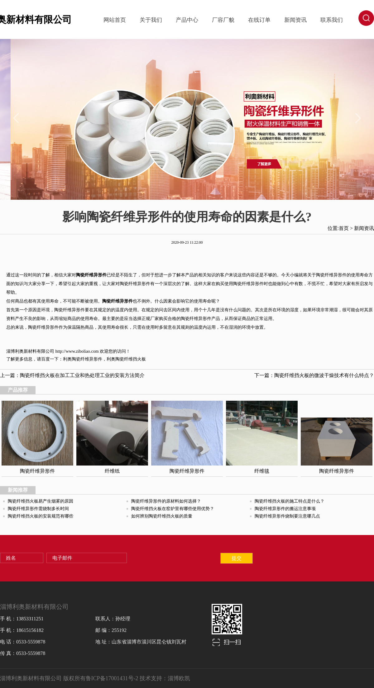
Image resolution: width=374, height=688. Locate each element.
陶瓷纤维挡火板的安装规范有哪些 (40, 516)
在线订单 (259, 20)
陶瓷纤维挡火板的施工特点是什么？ (289, 501)
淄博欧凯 (179, 678)
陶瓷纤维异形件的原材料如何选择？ (166, 501)
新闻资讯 (295, 20)
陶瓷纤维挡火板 (130, 359)
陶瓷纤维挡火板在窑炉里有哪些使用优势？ (172, 508)
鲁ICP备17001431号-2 (112, 678)
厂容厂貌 (223, 20)
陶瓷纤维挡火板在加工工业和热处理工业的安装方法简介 (82, 375)
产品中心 (187, 20)
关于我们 (151, 20)
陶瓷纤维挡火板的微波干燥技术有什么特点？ (324, 375)
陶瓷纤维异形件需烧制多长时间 (38, 508)
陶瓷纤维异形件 (87, 359)
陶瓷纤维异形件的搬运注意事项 (285, 508)
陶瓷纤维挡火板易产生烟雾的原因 (40, 501)
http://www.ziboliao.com (77, 351)
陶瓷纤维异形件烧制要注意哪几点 (287, 516)
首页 (344, 228)
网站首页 (114, 20)
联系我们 (331, 20)
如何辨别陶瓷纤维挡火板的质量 (161, 516)
